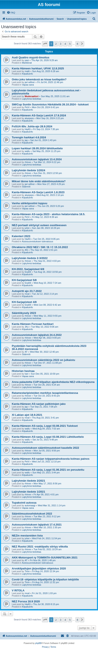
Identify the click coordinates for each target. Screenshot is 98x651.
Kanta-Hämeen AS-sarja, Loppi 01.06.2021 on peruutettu (48, 469)
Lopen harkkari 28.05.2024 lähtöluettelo (37, 148)
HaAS (28, 129)
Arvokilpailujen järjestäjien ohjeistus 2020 (39, 568)
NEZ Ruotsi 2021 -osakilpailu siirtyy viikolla (40, 546)
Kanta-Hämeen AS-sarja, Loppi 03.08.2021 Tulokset (45, 425)
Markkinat (27, 62)
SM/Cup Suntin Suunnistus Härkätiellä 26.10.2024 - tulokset (50, 104)
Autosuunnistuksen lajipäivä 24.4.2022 (37, 334)
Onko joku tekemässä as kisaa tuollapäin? (39, 79)
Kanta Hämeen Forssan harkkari (33, 324)
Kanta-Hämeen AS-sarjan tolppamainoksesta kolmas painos (50, 458)
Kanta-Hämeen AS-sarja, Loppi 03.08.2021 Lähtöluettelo (48, 436)
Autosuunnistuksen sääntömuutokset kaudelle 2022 (45, 447)
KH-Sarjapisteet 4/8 (24, 302)
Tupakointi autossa (24, 502)
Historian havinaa (23, 371)
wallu (27, 151)
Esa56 (28, 272)
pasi (27, 60)
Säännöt (26, 186)
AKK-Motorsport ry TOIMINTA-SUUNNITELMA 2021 (45, 557)
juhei (27, 228)
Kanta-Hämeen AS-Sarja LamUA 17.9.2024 (39, 115)
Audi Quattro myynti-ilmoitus (30, 57)
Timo (27, 571)
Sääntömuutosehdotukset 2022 (32, 513)
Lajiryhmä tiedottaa (31, 99)
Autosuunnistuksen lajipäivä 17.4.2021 (37, 524)
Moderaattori (31, 96)
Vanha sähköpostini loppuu (29, 203)
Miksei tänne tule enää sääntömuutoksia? (39, 181)
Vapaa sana (28, 84)
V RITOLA (18, 590)
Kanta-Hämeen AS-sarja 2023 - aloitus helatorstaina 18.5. (48, 214)
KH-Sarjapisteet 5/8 (24, 280)
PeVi (27, 107)
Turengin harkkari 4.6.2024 (29, 137)
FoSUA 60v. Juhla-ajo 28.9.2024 (32, 126)
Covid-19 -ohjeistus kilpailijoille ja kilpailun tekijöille (45, 579)
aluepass (29, 118)
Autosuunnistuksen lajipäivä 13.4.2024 (37, 159)
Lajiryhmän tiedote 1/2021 (28, 491)
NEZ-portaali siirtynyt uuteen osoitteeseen (39, 225)
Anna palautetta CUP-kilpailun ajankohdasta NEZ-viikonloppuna (53, 381)
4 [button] (65, 44)
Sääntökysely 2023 (24, 313)
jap (26, 140)
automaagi (30, 505)
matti (27, 71)
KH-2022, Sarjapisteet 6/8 (28, 269)
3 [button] (60, 44)
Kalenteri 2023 (21, 236)
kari (26, 374)
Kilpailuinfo (27, 73)
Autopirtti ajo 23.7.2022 (27, 291)
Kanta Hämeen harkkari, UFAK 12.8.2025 (38, 68)
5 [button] (70, 44)
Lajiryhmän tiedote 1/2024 (28, 170)
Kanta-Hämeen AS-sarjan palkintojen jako (39, 403)
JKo (27, 327)
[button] (45, 43)
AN (26, 250)
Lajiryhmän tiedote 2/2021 (28, 480)
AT (26, 352)
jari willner (30, 82)
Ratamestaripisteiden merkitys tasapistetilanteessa (45, 392)
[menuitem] (11, 12)
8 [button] (77, 44)
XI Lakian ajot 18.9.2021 (27, 414)
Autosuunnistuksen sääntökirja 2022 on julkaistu (43, 360)
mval (27, 294)
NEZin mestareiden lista (27, 535)
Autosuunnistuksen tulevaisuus (37, 241)
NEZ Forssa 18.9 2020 (26, 601)
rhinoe (28, 162)
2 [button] (56, 44)
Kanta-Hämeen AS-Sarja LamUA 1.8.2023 (38, 192)
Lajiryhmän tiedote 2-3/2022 (30, 258)
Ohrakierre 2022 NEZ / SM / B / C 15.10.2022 (40, 247)
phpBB (38, 643)
